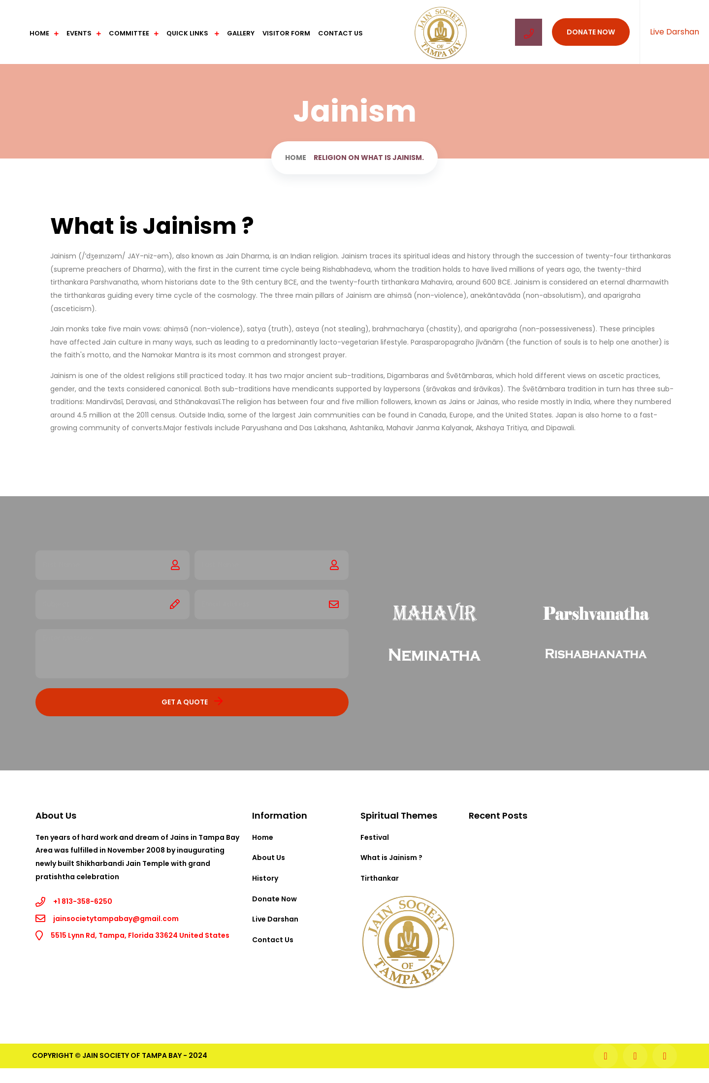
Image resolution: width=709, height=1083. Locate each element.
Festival (374, 837)
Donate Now (591, 32)
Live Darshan (674, 31)
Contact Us (340, 33)
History (265, 878)
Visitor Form (286, 33)
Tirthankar (379, 878)
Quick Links (188, 33)
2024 (198, 1055)
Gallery (241, 33)
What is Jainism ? (391, 857)
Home (39, 33)
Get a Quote (192, 701)
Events (79, 33)
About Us (268, 857)
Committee (129, 33)
